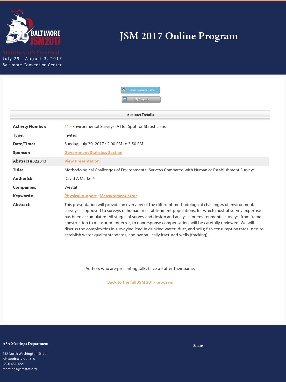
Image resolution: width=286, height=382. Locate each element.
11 (67, 126)
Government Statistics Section (94, 152)
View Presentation (82, 161)
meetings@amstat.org (20, 369)
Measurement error (118, 195)
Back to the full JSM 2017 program (140, 282)
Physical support (81, 195)
